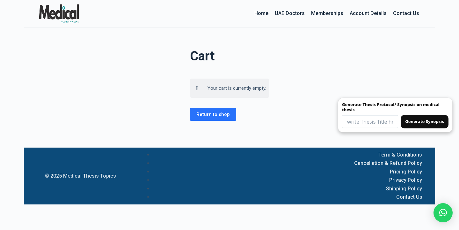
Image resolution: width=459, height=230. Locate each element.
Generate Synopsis (424, 121)
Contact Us (406, 13)
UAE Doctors (290, 13)
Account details (368, 13)
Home (261, 13)
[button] (443, 212)
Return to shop (213, 114)
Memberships (327, 13)
